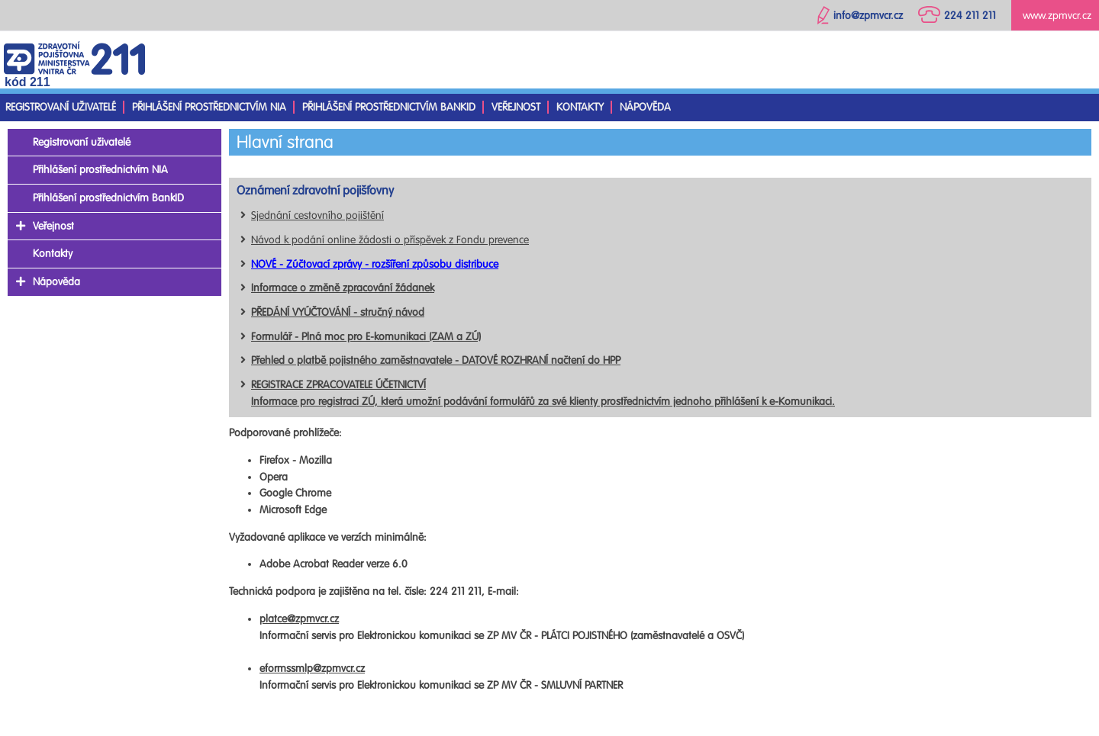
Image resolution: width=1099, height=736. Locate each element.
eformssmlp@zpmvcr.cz (312, 668)
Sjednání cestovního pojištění (317, 215)
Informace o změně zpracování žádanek (342, 287)
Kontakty (580, 107)
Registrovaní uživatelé (60, 107)
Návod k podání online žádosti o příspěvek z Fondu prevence (390, 239)
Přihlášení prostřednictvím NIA (209, 107)
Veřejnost (515, 107)
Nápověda (645, 107)
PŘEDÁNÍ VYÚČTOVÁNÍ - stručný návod (337, 312)
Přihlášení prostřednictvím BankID (388, 107)
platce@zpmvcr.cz (299, 618)
